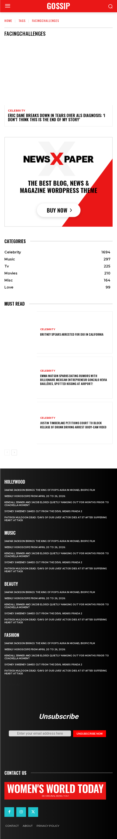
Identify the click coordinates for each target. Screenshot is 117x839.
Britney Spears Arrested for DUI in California (71, 334)
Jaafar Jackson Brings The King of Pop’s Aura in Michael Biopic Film (49, 490)
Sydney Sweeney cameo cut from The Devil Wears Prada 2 (43, 511)
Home (8, 20)
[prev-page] (7, 452)
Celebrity (16, 110)
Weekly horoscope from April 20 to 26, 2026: (35, 496)
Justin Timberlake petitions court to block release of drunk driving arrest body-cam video (73, 424)
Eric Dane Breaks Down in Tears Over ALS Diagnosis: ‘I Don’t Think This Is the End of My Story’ (56, 117)
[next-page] (14, 452)
